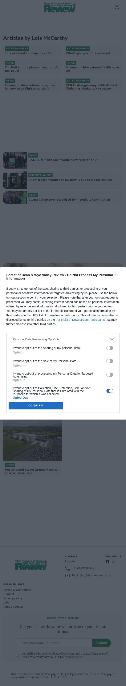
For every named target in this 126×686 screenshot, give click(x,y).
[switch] (109, 348)
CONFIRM (36, 405)
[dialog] (63, 343)
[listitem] (63, 339)
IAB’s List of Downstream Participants (80, 319)
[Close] (118, 275)
